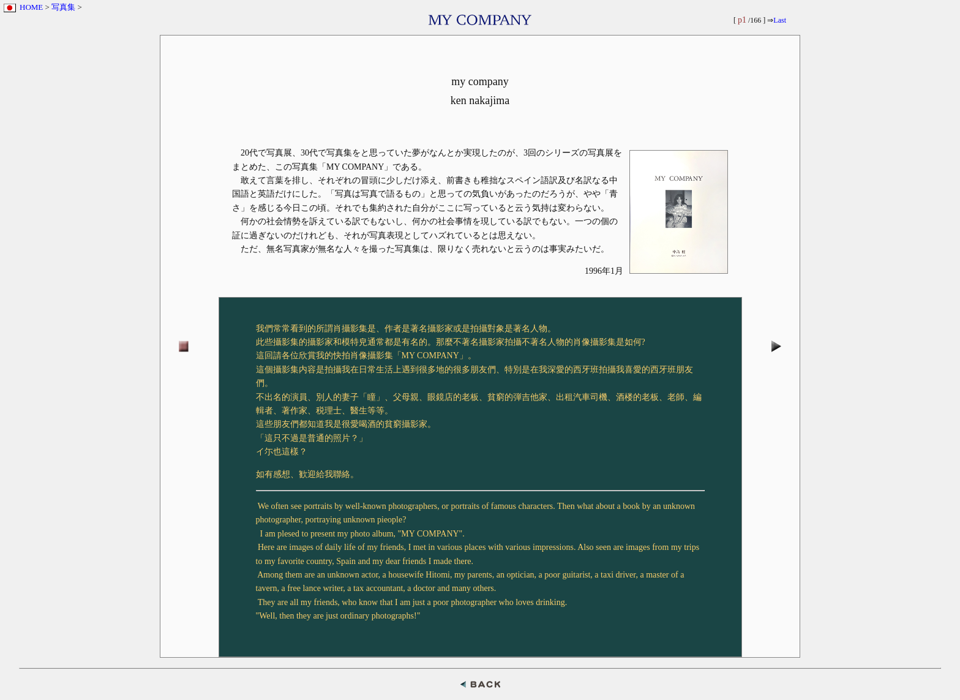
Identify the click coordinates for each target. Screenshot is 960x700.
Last (779, 20)
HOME (31, 7)
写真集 (63, 7)
